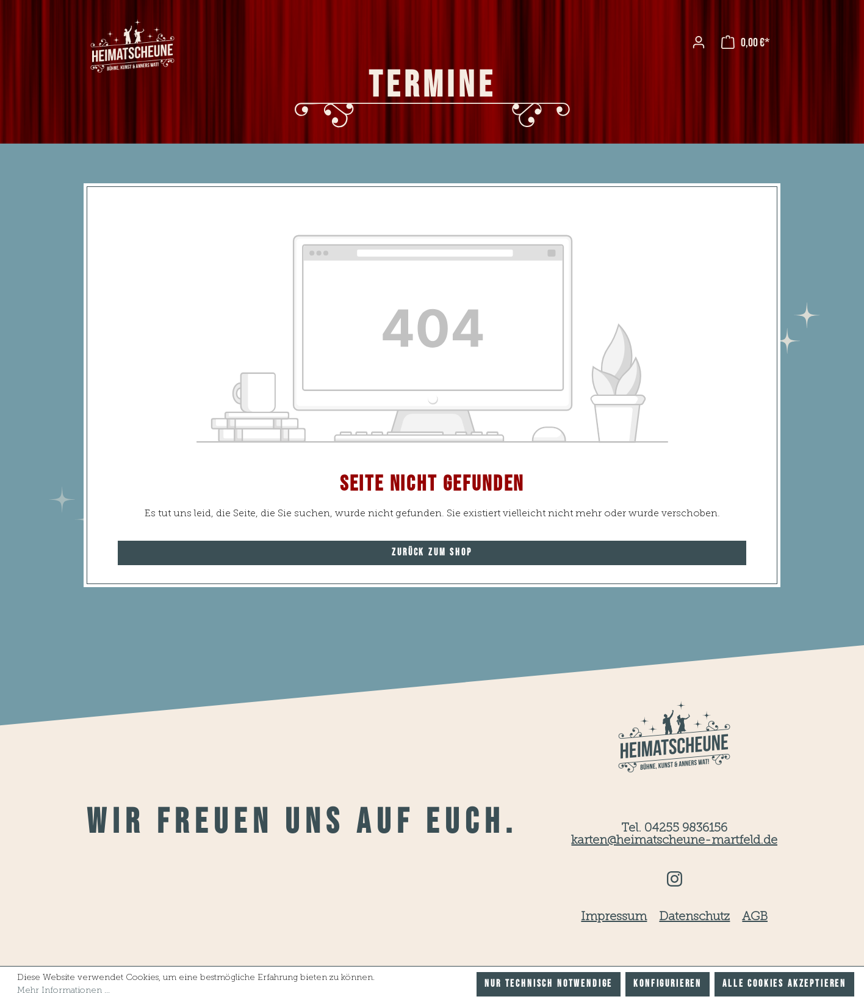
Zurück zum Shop (432, 552)
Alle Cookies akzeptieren (784, 984)
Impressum (614, 917)
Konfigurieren (667, 984)
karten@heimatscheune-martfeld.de (674, 841)
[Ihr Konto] (698, 42)
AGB (755, 917)
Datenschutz (694, 917)
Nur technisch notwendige (548, 984)
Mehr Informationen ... (63, 990)
